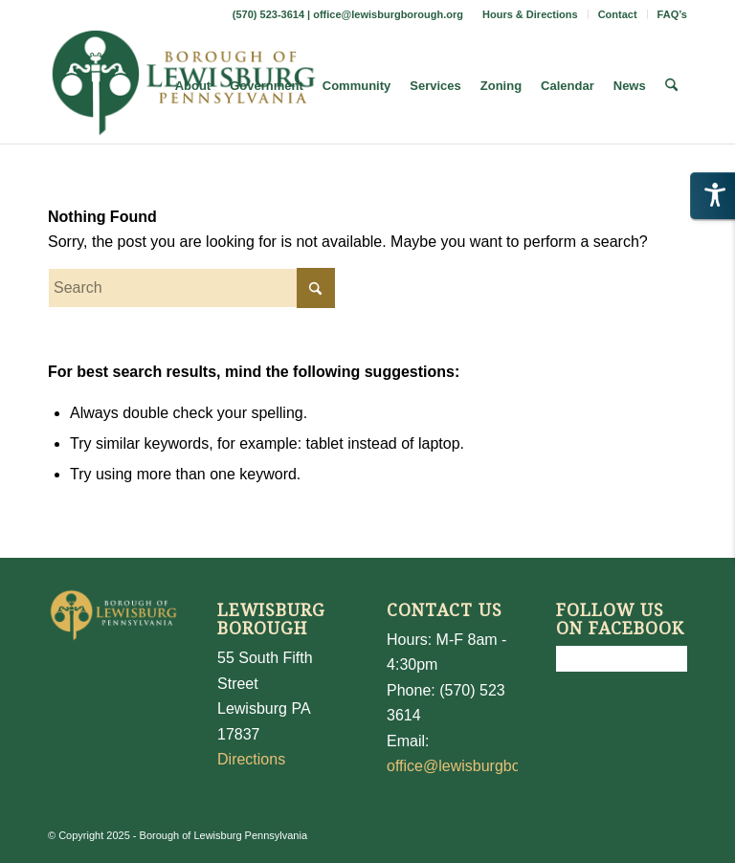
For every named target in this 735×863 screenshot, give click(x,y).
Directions (251, 759)
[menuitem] (531, 14)
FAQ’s (672, 14)
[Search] (671, 86)
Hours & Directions (530, 14)
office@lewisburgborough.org (388, 14)
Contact (617, 14)
